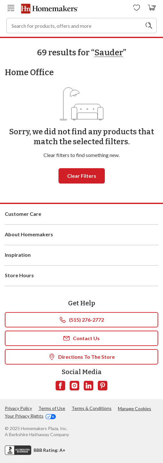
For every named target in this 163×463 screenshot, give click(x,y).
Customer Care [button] (81, 214)
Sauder (108, 53)
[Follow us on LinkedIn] (88, 385)
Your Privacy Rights (30, 416)
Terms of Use (51, 408)
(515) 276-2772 (81, 320)
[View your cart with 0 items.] (152, 8)
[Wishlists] (136, 8)
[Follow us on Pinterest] (102, 385)
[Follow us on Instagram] (74, 385)
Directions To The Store (82, 357)
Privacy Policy (18, 408)
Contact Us (81, 338)
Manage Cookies (134, 408)
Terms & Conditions (92, 408)
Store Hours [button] (81, 275)
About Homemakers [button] (81, 234)
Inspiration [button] (81, 255)
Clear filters (81, 176)
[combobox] (81, 25)
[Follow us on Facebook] (60, 385)
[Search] (149, 25)
